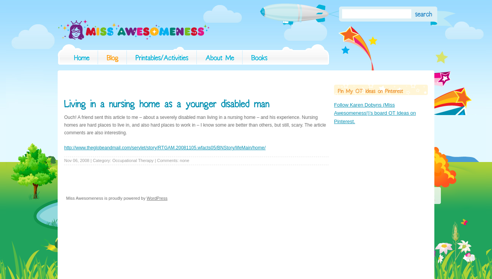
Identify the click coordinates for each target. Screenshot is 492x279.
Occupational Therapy (132, 160)
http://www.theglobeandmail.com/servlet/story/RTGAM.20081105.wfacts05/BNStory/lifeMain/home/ (165, 147)
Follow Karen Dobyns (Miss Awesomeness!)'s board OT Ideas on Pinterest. (375, 113)
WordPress (157, 198)
